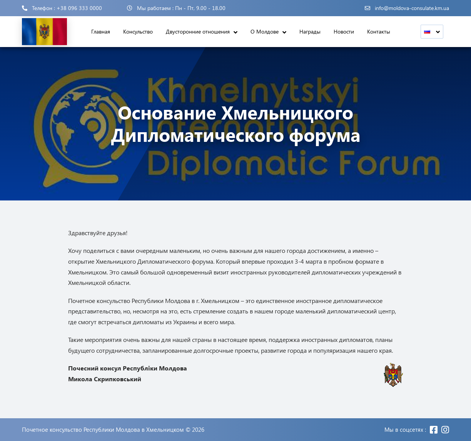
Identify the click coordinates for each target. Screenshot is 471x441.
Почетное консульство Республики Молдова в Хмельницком (103, 429)
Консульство (138, 31)
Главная (100, 31)
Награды (310, 31)
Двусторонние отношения (198, 31)
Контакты (378, 31)
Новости (344, 31)
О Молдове (265, 31)
